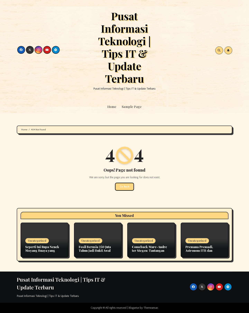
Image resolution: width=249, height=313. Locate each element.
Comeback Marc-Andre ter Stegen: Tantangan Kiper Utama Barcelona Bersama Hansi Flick (149, 252)
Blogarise (133, 307)
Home (112, 107)
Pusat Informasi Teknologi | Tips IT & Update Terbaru (124, 47)
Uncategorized (37, 240)
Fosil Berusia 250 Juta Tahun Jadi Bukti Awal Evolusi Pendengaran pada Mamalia (95, 252)
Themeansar (151, 307)
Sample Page (132, 107)
